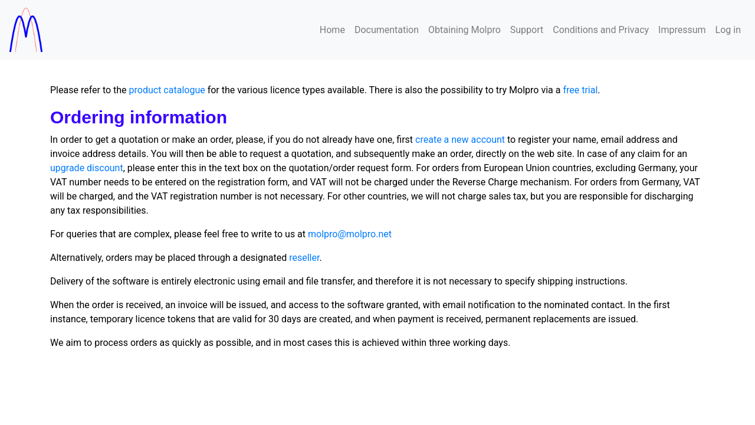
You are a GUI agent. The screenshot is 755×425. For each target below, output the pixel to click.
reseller (304, 257)
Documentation (386, 29)
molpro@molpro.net (350, 234)
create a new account (460, 139)
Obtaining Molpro (464, 29)
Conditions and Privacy (601, 29)
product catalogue (167, 90)
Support (526, 29)
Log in (728, 29)
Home (332, 29)
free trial (580, 90)
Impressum (682, 29)
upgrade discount (86, 168)
